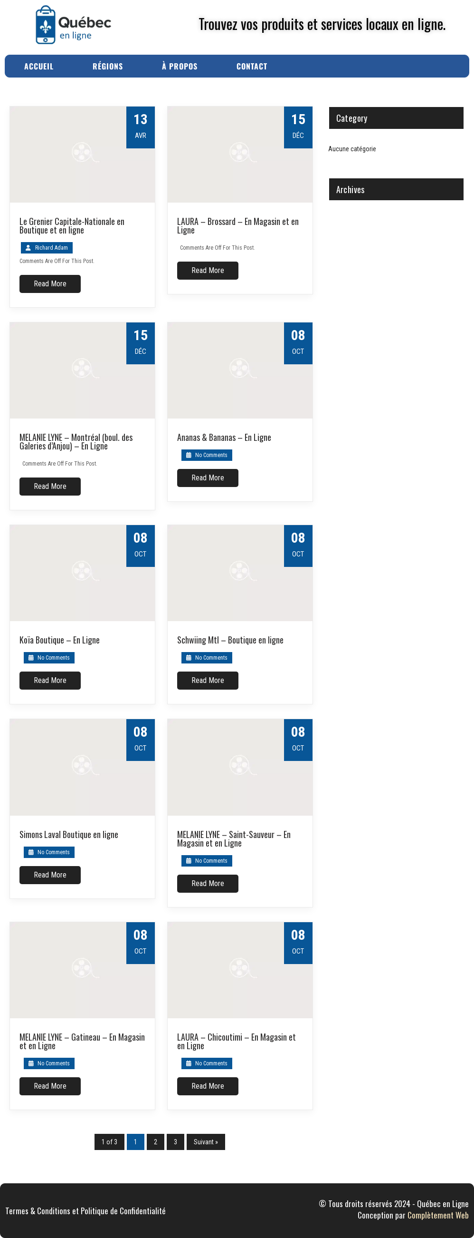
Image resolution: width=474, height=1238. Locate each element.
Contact (252, 66)
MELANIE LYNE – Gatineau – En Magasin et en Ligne (82, 1041)
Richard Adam (51, 247)
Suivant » (206, 1142)
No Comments (207, 455)
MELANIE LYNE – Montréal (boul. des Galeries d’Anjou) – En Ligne (76, 441)
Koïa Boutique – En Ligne (59, 640)
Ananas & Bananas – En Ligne (224, 437)
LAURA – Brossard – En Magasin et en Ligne (238, 225)
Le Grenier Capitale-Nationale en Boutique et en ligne (71, 225)
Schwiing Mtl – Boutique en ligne (230, 640)
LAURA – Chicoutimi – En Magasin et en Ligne (236, 1041)
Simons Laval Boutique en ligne (68, 834)
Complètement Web (438, 1215)
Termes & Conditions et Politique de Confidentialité (85, 1211)
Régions (108, 66)
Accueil (39, 66)
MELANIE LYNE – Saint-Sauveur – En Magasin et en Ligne (234, 838)
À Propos (180, 66)
